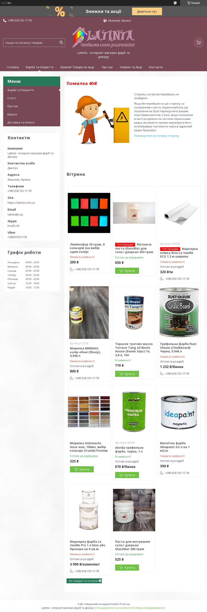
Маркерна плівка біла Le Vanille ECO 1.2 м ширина (179, 253)
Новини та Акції (131, 67)
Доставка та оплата (20, 122)
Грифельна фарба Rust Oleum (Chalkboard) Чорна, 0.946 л (178, 347)
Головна (13, 67)
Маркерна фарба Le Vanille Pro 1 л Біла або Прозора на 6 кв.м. (87, 545)
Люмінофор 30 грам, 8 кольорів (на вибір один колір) (87, 248)
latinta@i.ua (15, 214)
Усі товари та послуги (83, 581)
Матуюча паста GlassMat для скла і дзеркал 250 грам (134, 248)
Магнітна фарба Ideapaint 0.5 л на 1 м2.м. (175, 447)
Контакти (156, 67)
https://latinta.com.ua (21, 202)
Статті (11, 98)
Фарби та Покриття (20, 90)
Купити (130, 271)
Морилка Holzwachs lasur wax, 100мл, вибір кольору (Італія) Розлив (89, 447)
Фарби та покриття (39, 67)
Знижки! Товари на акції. (77, 67)
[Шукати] (61, 42)
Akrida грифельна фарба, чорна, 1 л (129, 449)
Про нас (107, 67)
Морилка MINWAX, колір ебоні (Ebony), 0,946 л (85, 352)
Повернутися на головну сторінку (156, 136)
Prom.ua (125, 604)
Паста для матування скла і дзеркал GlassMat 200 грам (132, 545)
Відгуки (12, 114)
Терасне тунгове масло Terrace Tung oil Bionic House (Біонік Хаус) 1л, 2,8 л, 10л (134, 349)
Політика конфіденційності (148, 608)
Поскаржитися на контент (113, 608)
